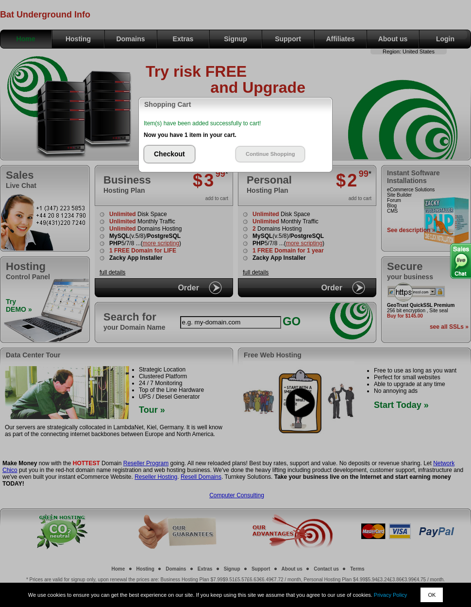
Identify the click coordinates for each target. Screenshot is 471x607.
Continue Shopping (270, 154)
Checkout (169, 154)
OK (432, 595)
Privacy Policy (390, 595)
